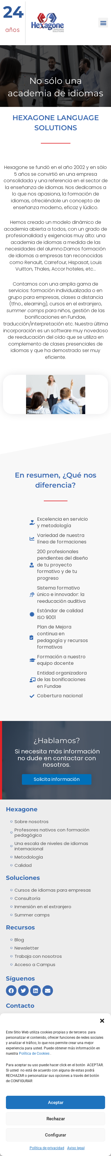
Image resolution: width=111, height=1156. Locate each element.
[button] (102, 1021)
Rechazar (55, 1118)
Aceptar (55, 1102)
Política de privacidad (47, 1148)
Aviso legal (76, 1148)
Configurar (55, 1135)
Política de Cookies (34, 1053)
